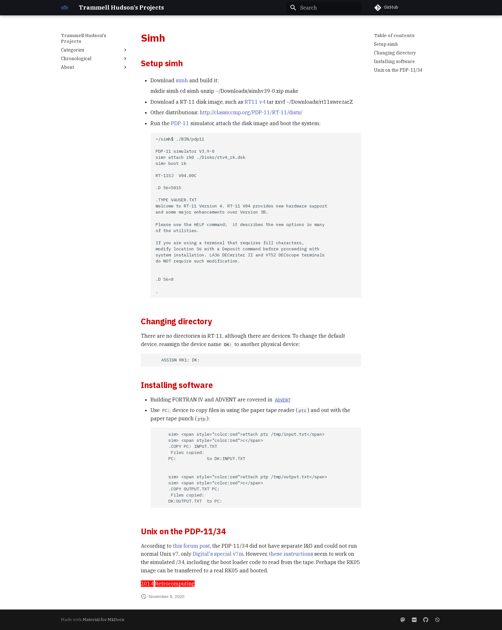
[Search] (323, 7)
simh (182, 80)
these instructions (291, 554)
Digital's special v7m (218, 554)
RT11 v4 (255, 102)
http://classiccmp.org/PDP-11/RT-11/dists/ (251, 112)
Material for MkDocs (103, 619)
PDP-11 (180, 123)
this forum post (191, 546)
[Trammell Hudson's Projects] (64, 7)
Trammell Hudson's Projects (83, 38)
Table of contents (394, 35)
